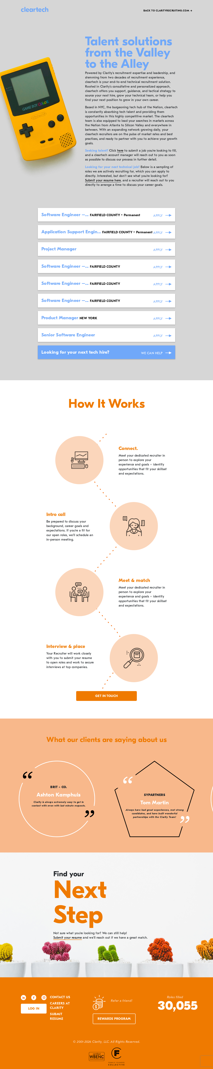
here (120, 150)
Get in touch (106, 696)
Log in (33, 1009)
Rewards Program (114, 1019)
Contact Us (60, 997)
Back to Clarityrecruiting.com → (167, 10)
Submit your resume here (103, 180)
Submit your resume (67, 938)
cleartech (35, 10)
